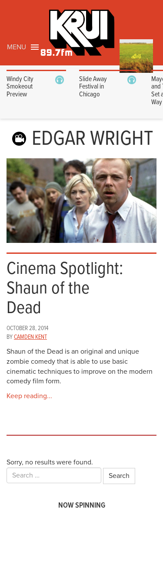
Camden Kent (30, 337)
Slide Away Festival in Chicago (93, 87)
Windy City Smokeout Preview (20, 87)
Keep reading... (29, 396)
